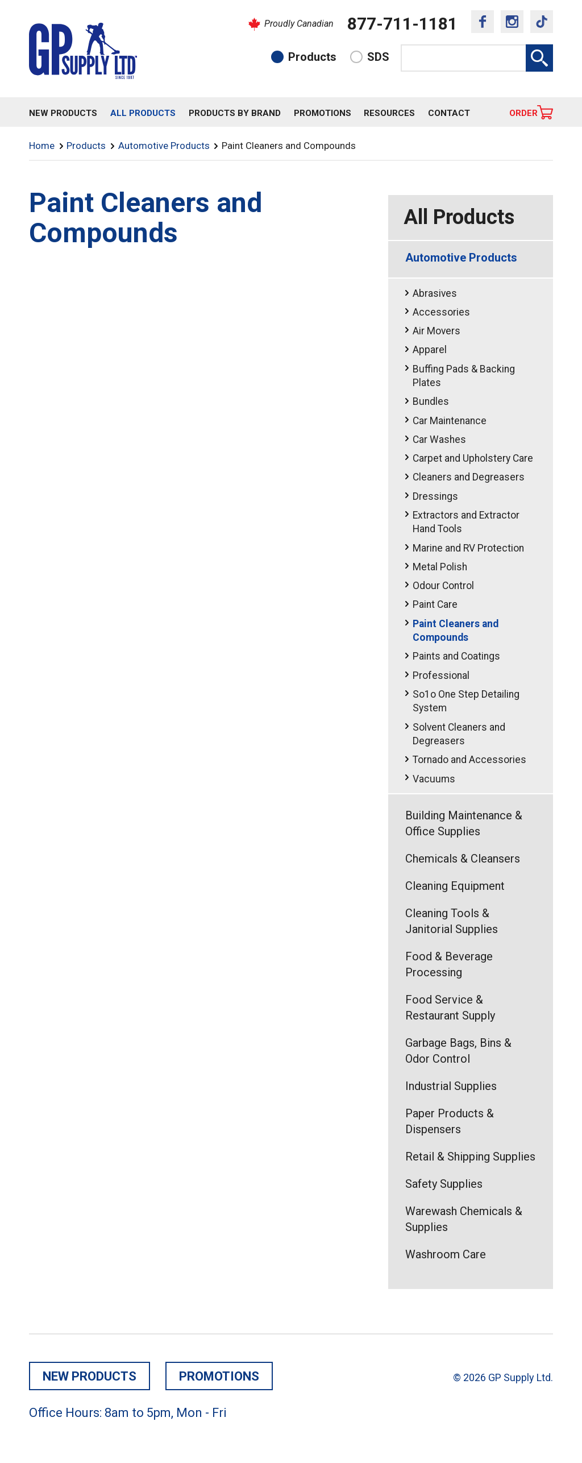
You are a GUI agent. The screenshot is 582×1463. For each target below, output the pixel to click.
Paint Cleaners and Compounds (455, 631)
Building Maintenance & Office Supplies (463, 823)
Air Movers (436, 331)
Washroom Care (445, 1254)
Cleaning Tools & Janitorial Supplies (451, 921)
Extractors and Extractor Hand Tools (466, 522)
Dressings (435, 496)
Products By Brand (235, 113)
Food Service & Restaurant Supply (450, 1007)
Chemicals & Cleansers (462, 858)
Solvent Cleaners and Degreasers (459, 734)
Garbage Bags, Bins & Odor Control (458, 1051)
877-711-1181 (402, 24)
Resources (389, 113)
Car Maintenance (450, 420)
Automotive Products (164, 145)
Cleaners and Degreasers (469, 477)
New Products (63, 113)
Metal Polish (440, 567)
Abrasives (435, 293)
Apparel (430, 349)
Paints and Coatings (456, 656)
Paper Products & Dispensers (449, 1121)
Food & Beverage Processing (449, 964)
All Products (143, 113)
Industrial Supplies (451, 1086)
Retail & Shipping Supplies (470, 1156)
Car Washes (439, 439)
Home (42, 145)
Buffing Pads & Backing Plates (464, 376)
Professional (441, 675)
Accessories (441, 312)
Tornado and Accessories (469, 759)
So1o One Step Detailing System (466, 701)
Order (523, 113)
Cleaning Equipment (455, 886)
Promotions (322, 113)
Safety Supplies (444, 1184)
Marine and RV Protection (468, 548)
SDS (378, 57)
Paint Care (435, 604)
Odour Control (443, 585)
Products (312, 57)
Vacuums (434, 779)
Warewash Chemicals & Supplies (463, 1219)
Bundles (431, 401)
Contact (449, 113)
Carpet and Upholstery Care (473, 458)
